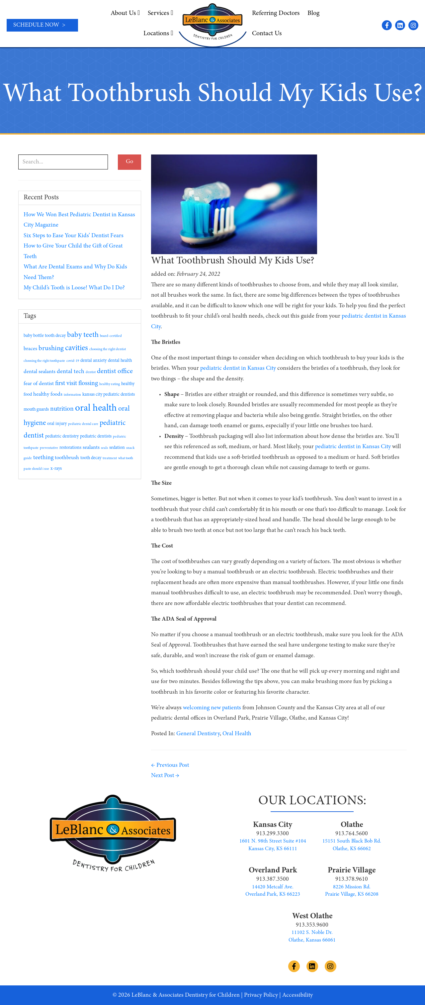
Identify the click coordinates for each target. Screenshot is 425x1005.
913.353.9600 (312, 925)
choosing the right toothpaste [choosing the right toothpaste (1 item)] (44, 361)
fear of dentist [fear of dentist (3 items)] (39, 383)
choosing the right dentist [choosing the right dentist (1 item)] (107, 349)
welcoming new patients (212, 708)
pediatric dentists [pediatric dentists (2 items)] (96, 436)
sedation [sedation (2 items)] (117, 448)
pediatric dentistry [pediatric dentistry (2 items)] (62, 436)
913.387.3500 (272, 879)
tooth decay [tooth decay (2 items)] (90, 458)
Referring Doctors (275, 13)
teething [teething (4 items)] (43, 458)
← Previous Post (170, 765)
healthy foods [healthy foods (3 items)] (47, 394)
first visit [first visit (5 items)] (66, 383)
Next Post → (165, 776)
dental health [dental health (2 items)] (120, 360)
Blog (313, 13)
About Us (125, 13)
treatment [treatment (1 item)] (110, 458)
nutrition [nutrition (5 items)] (62, 409)
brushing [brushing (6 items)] (51, 348)
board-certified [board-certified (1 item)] (111, 336)
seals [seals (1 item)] (104, 448)
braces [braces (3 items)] (30, 349)
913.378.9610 (351, 879)
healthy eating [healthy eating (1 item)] (109, 384)
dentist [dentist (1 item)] (91, 372)
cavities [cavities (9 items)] (76, 348)
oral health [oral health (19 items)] (96, 408)
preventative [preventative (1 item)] (49, 448)
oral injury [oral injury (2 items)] (57, 424)
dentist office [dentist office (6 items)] (115, 371)
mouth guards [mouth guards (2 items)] (36, 409)
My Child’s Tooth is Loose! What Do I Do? (74, 288)
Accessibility (297, 995)
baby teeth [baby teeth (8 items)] (83, 335)
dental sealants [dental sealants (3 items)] (39, 371)
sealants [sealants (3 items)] (91, 447)
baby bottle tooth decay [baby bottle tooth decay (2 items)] (45, 336)
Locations (158, 33)
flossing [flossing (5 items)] (88, 383)
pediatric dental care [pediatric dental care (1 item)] (83, 424)
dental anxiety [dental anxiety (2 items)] (93, 360)
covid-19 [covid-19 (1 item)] (72, 361)
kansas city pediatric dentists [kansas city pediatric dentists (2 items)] (108, 394)
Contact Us (267, 33)
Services (160, 13)
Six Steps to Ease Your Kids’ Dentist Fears (74, 236)
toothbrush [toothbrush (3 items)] (67, 457)
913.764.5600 (351, 834)
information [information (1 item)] (72, 395)
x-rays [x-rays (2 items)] (56, 468)
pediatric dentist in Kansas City (238, 368)
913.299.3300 (272, 834)
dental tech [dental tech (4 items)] (70, 372)
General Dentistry (198, 734)
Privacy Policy (261, 995)
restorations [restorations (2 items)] (70, 448)
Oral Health (236, 734)
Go (129, 162)
